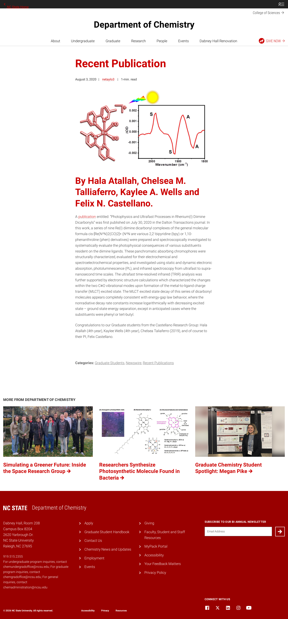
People (162, 41)
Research (138, 41)
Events (183, 41)
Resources (121, 610)
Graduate (113, 41)
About (55, 41)
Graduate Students (109, 363)
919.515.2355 (13, 556)
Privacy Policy (155, 572)
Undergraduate (83, 41)
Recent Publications (158, 363)
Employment (94, 558)
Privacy (105, 610)
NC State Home (16, 4)
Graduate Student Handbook (106, 532)
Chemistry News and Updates (107, 549)
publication (87, 216)
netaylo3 (108, 79)
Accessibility (154, 555)
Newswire (133, 363)
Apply (88, 523)
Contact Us (93, 540)
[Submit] (280, 531)
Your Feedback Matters (162, 564)
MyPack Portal (155, 546)
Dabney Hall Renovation (218, 41)
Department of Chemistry (144, 24)
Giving (149, 523)
